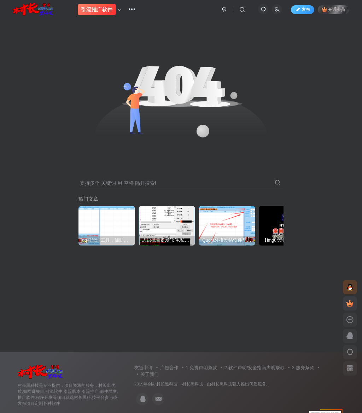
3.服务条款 (303, 367)
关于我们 (149, 374)
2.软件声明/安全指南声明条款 (254, 367)
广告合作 (169, 367)
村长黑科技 (192, 384)
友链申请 (143, 367)
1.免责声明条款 (201, 367)
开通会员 (330, 11)
